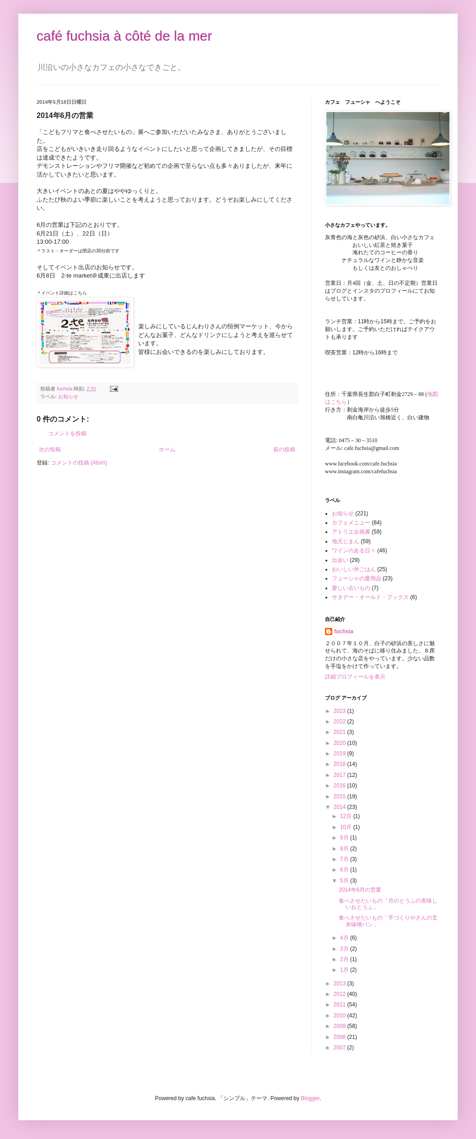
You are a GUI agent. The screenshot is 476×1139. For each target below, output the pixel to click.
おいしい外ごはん (354, 569)
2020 (340, 743)
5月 (345, 880)
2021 (340, 732)
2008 (340, 1037)
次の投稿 (50, 449)
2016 (340, 785)
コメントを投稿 (67, 433)
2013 (340, 983)
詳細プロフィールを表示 (355, 677)
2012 (340, 994)
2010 (340, 1015)
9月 (345, 837)
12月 (346, 816)
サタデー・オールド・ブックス (370, 597)
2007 (340, 1047)
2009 (340, 1026)
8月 (345, 848)
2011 (340, 1004)
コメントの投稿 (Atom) (79, 463)
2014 (340, 807)
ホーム (167, 449)
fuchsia (343, 631)
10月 (346, 827)
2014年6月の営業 (360, 890)
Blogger (310, 1098)
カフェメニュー (351, 522)
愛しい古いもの (351, 588)
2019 (340, 753)
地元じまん (345, 541)
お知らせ (68, 396)
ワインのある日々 (354, 550)
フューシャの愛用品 (356, 578)
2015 (340, 796)
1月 (345, 970)
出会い (340, 560)
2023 (340, 711)
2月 (345, 959)
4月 (345, 938)
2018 (340, 764)
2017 (340, 775)
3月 (345, 949)
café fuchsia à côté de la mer (124, 35)
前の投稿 (284, 449)
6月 (345, 869)
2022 (340, 721)
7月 (345, 859)
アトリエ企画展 (351, 532)
